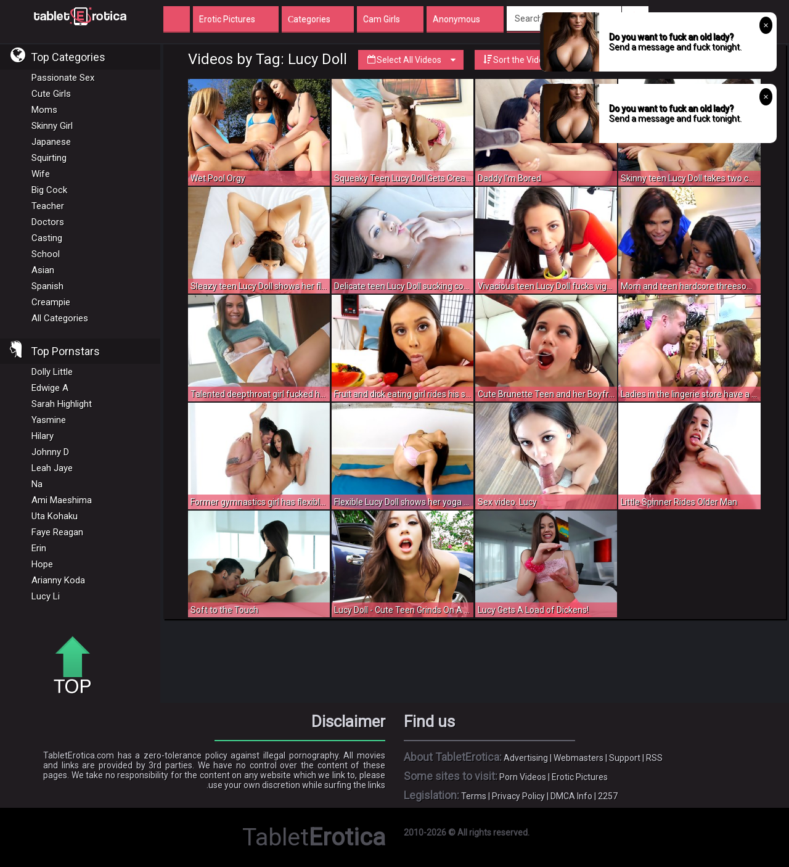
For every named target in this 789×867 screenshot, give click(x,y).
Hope (42, 564)
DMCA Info (571, 796)
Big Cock (49, 189)
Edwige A (49, 387)
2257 (608, 796)
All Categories (59, 318)
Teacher (47, 206)
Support (624, 758)
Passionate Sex (62, 77)
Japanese (51, 141)
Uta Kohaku (54, 516)
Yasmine (48, 419)
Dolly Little (52, 371)
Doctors (47, 222)
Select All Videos (411, 60)
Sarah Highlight (61, 403)
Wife (40, 173)
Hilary (42, 436)
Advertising (526, 758)
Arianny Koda (58, 580)
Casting (46, 238)
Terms (473, 796)
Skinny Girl (52, 125)
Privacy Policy (518, 796)
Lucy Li (45, 596)
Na (37, 484)
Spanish (47, 286)
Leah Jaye (52, 468)
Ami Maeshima (61, 500)
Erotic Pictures (580, 777)
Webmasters (578, 758)
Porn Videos (522, 777)
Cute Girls (51, 93)
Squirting (49, 157)
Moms (44, 109)
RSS (654, 758)
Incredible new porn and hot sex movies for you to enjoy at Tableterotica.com (80, 15)
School (45, 254)
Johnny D (50, 452)
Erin (38, 548)
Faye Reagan (57, 532)
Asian (42, 270)
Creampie (50, 302)
